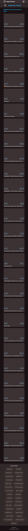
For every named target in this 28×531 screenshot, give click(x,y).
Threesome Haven (20, 519)
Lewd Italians (18, 498)
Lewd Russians (18, 501)
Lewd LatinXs (9, 501)
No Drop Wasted (18, 505)
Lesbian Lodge (19, 490)
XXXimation (14, 523)
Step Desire (19, 516)
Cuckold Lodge (9, 480)
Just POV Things (9, 490)
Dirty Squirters (19, 480)
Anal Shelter (18, 469)
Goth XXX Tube (8, 487)
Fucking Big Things (18, 483)
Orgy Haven (19, 508)
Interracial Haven (19, 487)
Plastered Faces (8, 512)
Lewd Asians (18, 494)
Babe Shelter (9, 2)
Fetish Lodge (8, 483)
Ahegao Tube (10, 469)
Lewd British (9, 498)
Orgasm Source (9, 508)
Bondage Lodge (18, 472)
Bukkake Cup (19, 476)
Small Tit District (9, 516)
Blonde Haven (9, 472)
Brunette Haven (9, 476)
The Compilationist (8, 519)
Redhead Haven (19, 512)
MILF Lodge (8, 505)
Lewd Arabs (9, 494)
